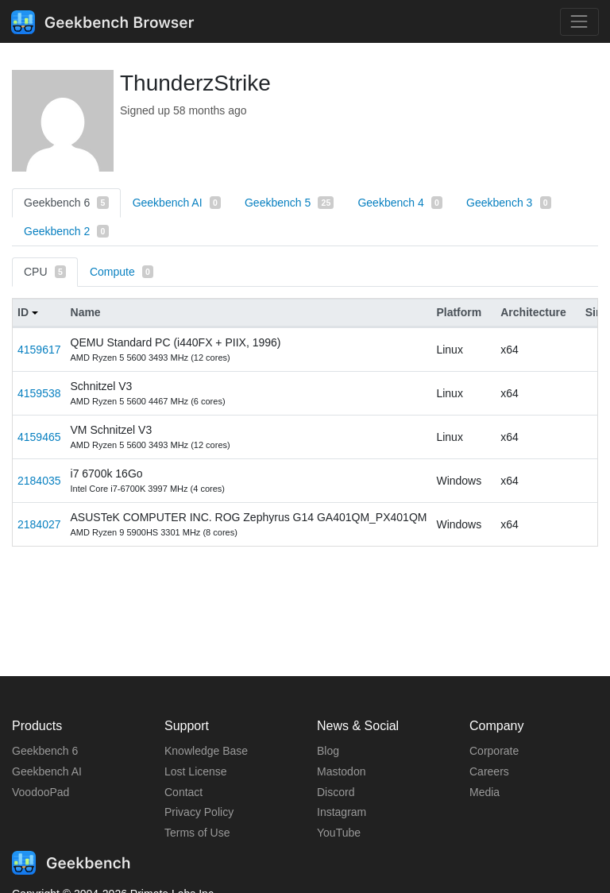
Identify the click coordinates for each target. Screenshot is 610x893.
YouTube (339, 832)
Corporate (494, 750)
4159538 (39, 393)
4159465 (39, 437)
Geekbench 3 (508, 202)
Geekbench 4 (399, 202)
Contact (183, 792)
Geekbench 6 (66, 202)
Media (484, 792)
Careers (489, 771)
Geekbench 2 (66, 231)
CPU (45, 271)
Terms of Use (197, 832)
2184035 (39, 480)
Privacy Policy (199, 812)
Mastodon (341, 771)
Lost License (195, 771)
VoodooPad (40, 792)
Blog (328, 750)
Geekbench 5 (289, 202)
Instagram (341, 812)
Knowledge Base (206, 750)
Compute (121, 271)
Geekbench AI (177, 202)
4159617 (39, 349)
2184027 (39, 524)
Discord (335, 792)
